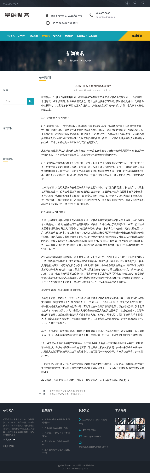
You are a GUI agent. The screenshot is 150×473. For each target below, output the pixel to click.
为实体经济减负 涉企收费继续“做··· (56, 434)
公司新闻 (87, 60)
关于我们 (22, 36)
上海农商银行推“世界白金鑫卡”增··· (56, 451)
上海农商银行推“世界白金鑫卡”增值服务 (68, 391)
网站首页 (10, 36)
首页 (63, 60)
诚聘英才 (57, 36)
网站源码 (83, 468)
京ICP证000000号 (70, 468)
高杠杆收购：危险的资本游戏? (55, 443)
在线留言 (81, 36)
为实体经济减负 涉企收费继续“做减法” (67, 394)
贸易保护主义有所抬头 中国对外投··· (56, 421)
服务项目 (34, 36)
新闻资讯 (46, 36)
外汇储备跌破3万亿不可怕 (56, 428)
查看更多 (9, 439)
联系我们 (92, 36)
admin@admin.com (105, 17)
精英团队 (69, 36)
